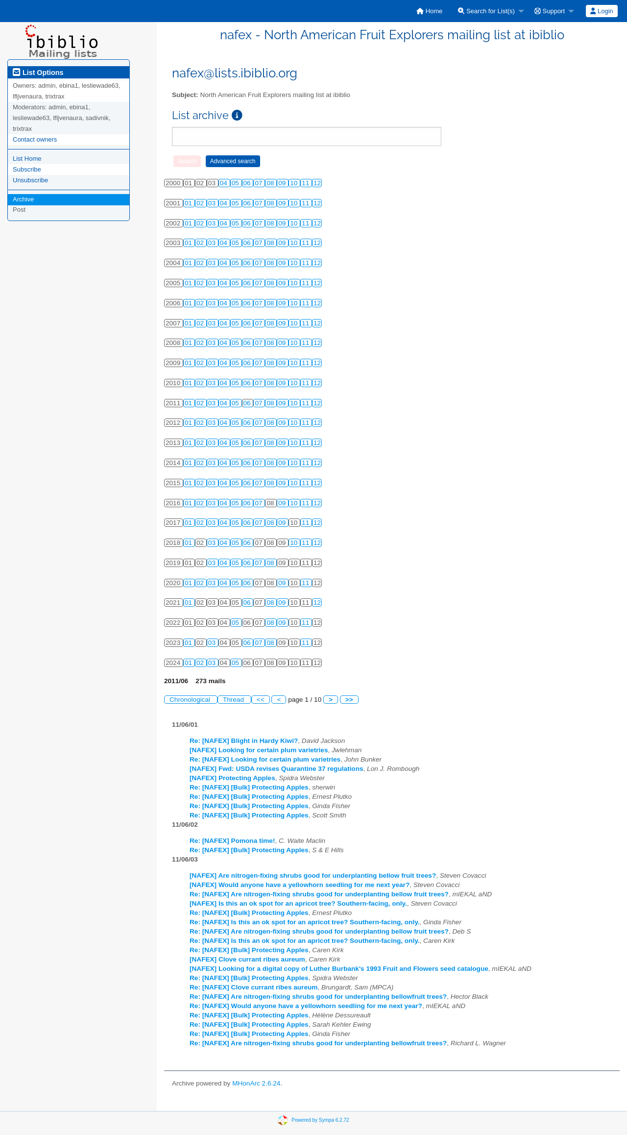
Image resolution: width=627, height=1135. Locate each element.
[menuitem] (429, 11)
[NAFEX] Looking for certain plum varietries (259, 750)
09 (283, 183)
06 (248, 183)
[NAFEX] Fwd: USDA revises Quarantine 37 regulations (276, 768)
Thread (234, 699)
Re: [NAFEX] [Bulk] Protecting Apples (249, 787)
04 (224, 183)
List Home (27, 158)
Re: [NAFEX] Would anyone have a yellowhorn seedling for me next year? (306, 1006)
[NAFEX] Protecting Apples (232, 778)
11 (306, 183)
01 (189, 203)
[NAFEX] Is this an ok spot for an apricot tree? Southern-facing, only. (298, 903)
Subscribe (27, 169)
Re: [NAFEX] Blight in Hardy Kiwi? (244, 740)
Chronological (190, 699)
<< (261, 699)
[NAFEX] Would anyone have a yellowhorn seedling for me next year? (300, 884)
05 (236, 183)
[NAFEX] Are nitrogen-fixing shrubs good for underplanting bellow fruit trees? (313, 875)
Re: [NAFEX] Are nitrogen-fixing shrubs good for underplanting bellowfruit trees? (318, 996)
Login (601, 11)
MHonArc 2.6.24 (256, 1083)
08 (271, 183)
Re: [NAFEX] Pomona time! (232, 840)
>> (349, 699)
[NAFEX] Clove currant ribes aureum (247, 959)
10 (294, 183)
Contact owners (35, 139)
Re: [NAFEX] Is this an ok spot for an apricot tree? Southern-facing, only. (305, 922)
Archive (23, 199)
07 (259, 183)
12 (317, 183)
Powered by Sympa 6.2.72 (320, 1120)
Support (549, 11)
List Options (38, 72)
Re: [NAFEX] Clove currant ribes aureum (253, 987)
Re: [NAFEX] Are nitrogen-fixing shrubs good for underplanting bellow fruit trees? (319, 894)
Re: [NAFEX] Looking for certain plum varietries (265, 759)
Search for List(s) (486, 11)
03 (212, 203)
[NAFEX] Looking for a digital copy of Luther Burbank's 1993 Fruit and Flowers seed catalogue (339, 968)
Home (429, 11)
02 (201, 203)
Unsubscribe (30, 180)
